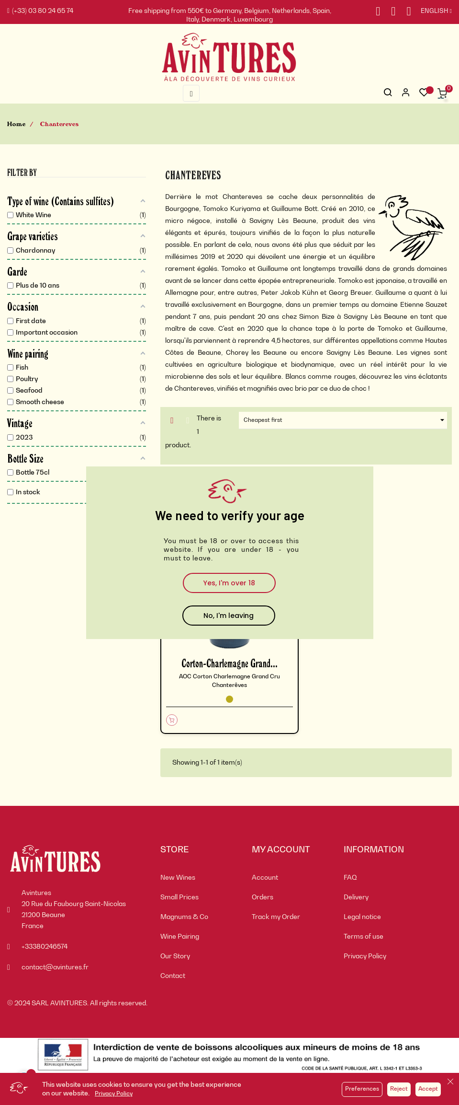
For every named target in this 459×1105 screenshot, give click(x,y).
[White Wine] (229, 699)
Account (265, 877)
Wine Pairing (179, 936)
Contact (172, 976)
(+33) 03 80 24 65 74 (40, 11)
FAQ (350, 877)
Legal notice (362, 917)
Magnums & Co (184, 917)
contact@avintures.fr (55, 967)
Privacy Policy (114, 1094)
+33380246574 (44, 946)
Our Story (175, 956)
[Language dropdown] (431, 11)
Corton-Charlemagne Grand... (229, 663)
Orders (262, 897)
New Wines (177, 877)
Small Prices (179, 897)
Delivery (356, 897)
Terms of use (363, 936)
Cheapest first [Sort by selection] (345, 420)
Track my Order (276, 917)
